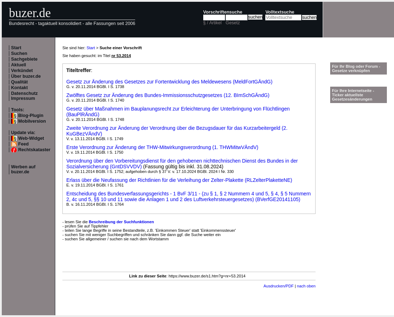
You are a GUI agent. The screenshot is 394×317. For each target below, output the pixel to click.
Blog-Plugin (31, 115)
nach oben (306, 286)
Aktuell (18, 64)
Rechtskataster (34, 149)
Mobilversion (32, 121)
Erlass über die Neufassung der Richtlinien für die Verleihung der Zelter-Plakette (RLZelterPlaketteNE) (179, 180)
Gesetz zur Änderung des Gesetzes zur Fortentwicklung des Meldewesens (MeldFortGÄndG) (169, 82)
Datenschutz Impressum (24, 96)
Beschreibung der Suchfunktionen (121, 222)
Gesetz (233, 22)
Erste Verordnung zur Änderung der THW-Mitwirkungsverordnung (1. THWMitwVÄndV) (162, 147)
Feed (23, 144)
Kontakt (19, 87)
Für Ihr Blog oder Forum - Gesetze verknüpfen (356, 68)
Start (16, 47)
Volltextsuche (279, 12)
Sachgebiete (24, 59)
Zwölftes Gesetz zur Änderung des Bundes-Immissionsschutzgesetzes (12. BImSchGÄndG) (168, 95)
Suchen (19, 53)
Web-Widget (31, 138)
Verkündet (22, 70)
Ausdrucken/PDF (278, 286)
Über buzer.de (26, 76)
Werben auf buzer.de (23, 169)
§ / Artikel (212, 22)
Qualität (19, 82)
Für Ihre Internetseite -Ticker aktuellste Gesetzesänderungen (353, 94)
